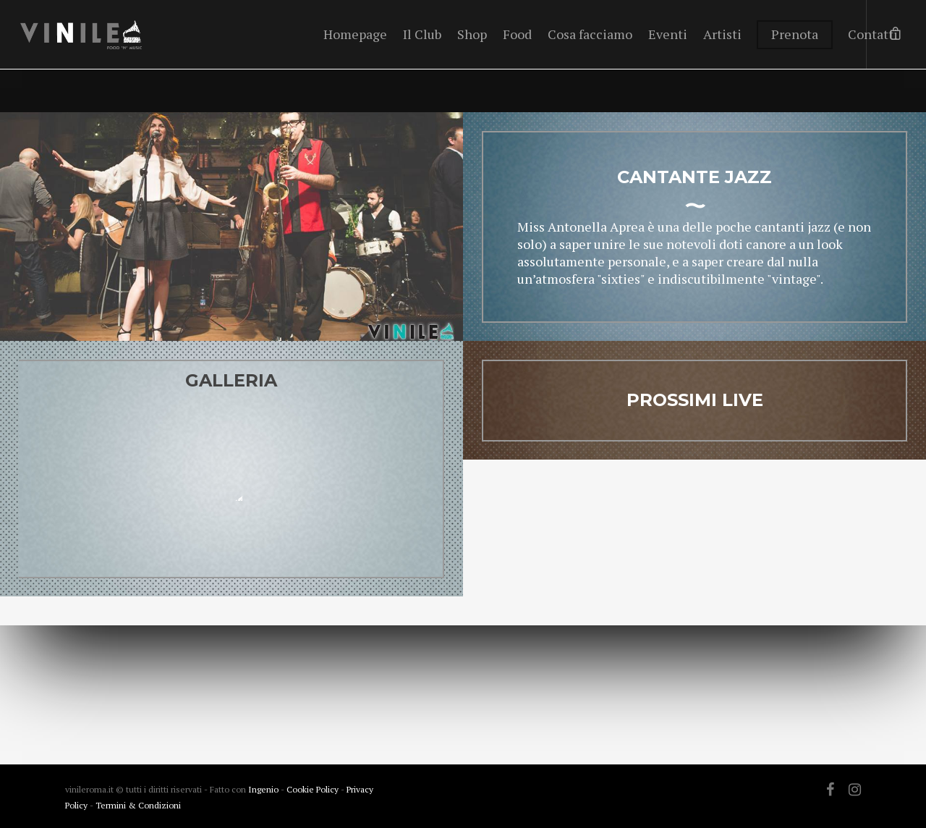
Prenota (794, 34)
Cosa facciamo (590, 34)
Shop (472, 34)
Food (517, 34)
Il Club (422, 34)
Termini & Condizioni (138, 805)
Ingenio (263, 789)
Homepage (355, 34)
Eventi (667, 34)
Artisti (722, 34)
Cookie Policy (313, 789)
